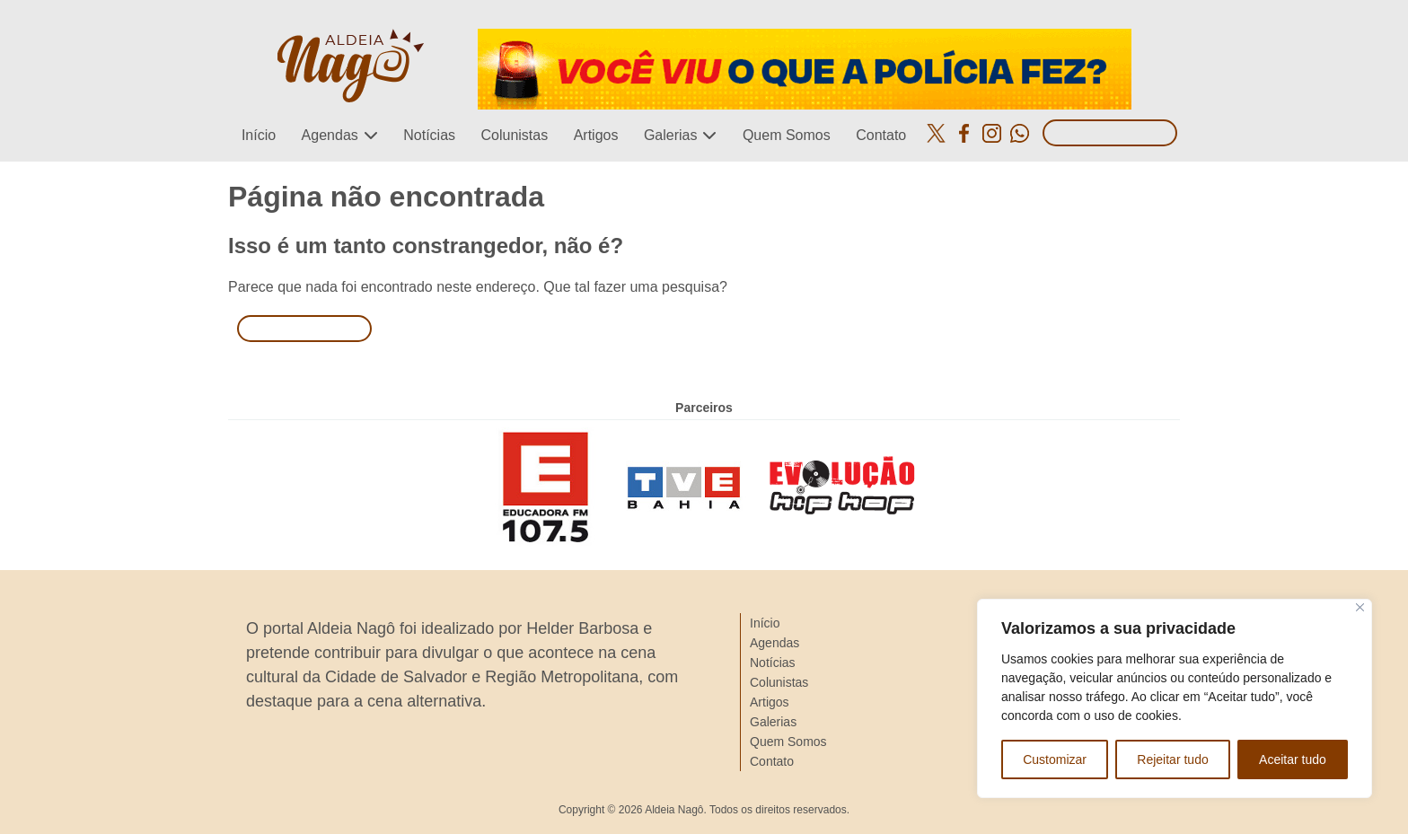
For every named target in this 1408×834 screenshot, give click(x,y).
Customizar (1055, 759)
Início (259, 135)
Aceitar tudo (1292, 759)
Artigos (596, 135)
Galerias (671, 135)
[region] (1174, 698)
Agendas (330, 135)
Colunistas (514, 135)
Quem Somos (787, 135)
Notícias (429, 135)
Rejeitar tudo (1172, 759)
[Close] (1360, 607)
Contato (881, 135)
